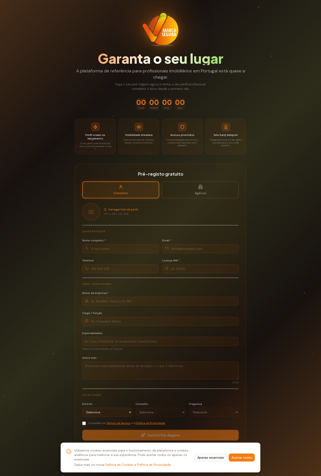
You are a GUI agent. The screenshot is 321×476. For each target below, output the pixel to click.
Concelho (142, 406)
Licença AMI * (171, 262)
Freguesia (195, 406)
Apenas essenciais (210, 458)
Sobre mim (89, 360)
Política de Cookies (119, 465)
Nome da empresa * (95, 295)
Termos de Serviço (118, 425)
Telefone (88, 262)
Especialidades (92, 335)
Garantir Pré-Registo (160, 437)
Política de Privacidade (154, 465)
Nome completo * (94, 242)
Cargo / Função (92, 315)
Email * (166, 242)
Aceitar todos (241, 458)
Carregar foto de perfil (121, 211)
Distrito (87, 406)
